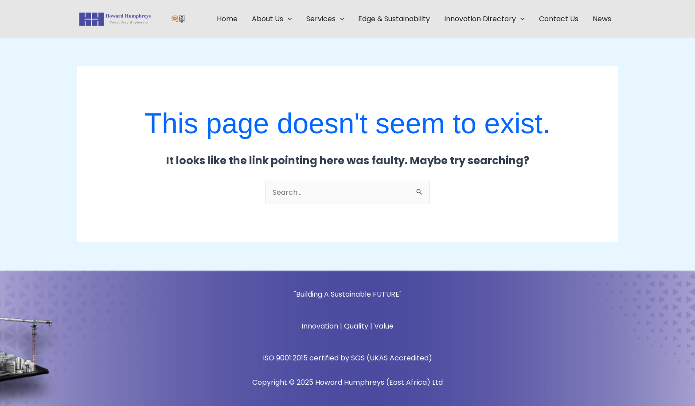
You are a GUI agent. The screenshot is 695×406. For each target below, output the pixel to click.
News (602, 19)
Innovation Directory (484, 19)
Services (325, 19)
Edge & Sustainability (394, 19)
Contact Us (558, 19)
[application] (287, 19)
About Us (272, 19)
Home (227, 19)
